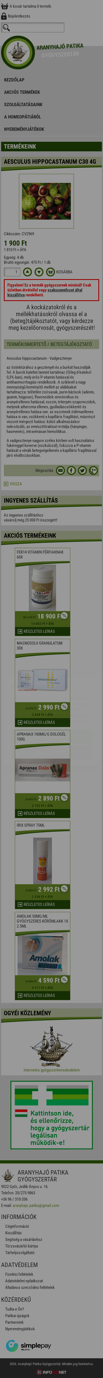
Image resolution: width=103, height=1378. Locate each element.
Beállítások (51, 720)
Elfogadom (51, 704)
